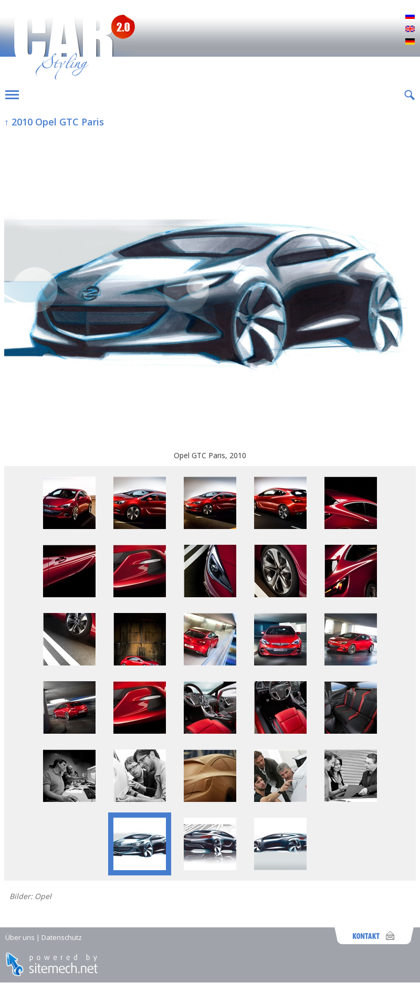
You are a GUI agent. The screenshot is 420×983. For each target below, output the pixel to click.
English (410, 29)
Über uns (20, 937)
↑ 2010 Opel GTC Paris (54, 121)
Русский (410, 17)
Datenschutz (61, 937)
